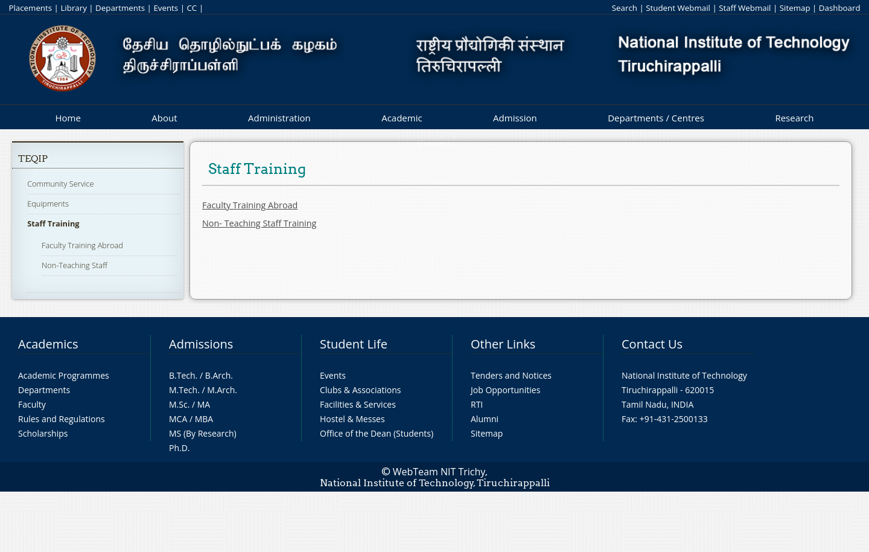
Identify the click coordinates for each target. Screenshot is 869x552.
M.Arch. (222, 390)
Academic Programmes (63, 375)
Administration (279, 118)
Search (624, 7)
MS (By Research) (203, 433)
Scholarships (43, 433)
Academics (48, 344)
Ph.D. (179, 448)
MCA (178, 419)
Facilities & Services (358, 404)
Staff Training (53, 223)
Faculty (32, 404)
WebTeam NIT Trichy (439, 471)
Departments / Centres (656, 118)
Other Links (503, 344)
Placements (30, 7)
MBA (204, 419)
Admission (515, 118)
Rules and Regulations (61, 419)
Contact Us (652, 344)
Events (165, 7)
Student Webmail (678, 7)
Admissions (201, 344)
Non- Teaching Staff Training (259, 223)
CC (191, 7)
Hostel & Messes (352, 419)
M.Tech (183, 390)
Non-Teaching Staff (74, 265)
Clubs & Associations (360, 390)
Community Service (60, 183)
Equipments (48, 203)
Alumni (484, 419)
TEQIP (33, 158)
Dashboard (840, 7)
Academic (401, 118)
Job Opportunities (505, 390)
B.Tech (182, 375)
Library (73, 7)
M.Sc (178, 404)
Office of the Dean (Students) (376, 433)
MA (203, 404)
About (164, 118)
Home (67, 118)
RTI (477, 404)
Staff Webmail (745, 7)
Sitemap (795, 7)
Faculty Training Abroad (82, 245)
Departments (120, 7)
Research (794, 118)
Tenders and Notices (511, 375)
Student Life (353, 344)
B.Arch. (219, 375)
